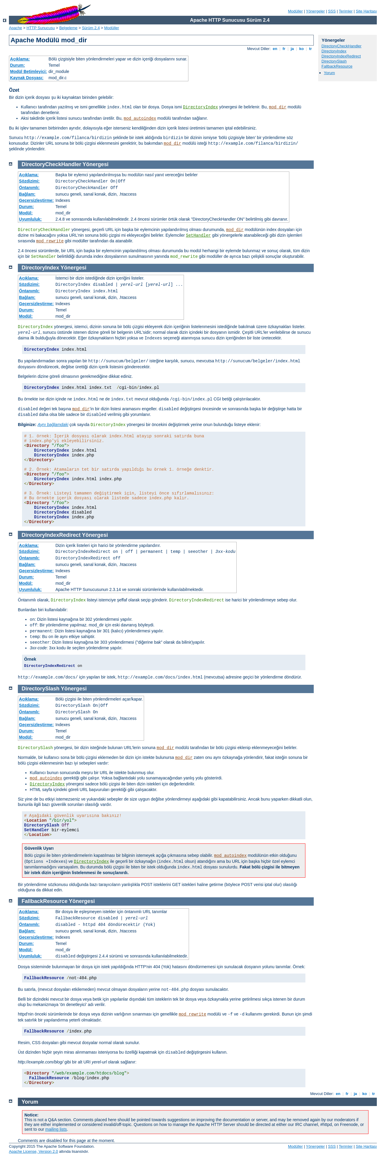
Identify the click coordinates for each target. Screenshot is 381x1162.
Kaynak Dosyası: (26, 77)
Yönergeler (315, 11)
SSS (332, 11)
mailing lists (56, 1129)
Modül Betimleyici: (28, 71)
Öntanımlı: (29, 187)
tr (310, 48)
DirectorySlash (334, 61)
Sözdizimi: (29, 181)
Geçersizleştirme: (36, 200)
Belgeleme (68, 28)
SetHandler (198, 235)
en (275, 48)
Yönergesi (95, 164)
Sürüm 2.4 (91, 28)
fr (284, 48)
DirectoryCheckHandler (341, 46)
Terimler (345, 11)
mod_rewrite (49, 241)
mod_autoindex (140, 118)
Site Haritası (366, 11)
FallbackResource (336, 66)
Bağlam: (27, 194)
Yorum (329, 73)
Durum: (17, 65)
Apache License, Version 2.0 (33, 1151)
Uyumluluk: (30, 219)
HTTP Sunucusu (40, 28)
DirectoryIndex (200, 107)
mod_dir (278, 107)
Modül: (26, 212)
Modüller (295, 11)
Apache (15, 28)
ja (292, 48)
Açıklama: (20, 59)
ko (301, 48)
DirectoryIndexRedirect (341, 56)
